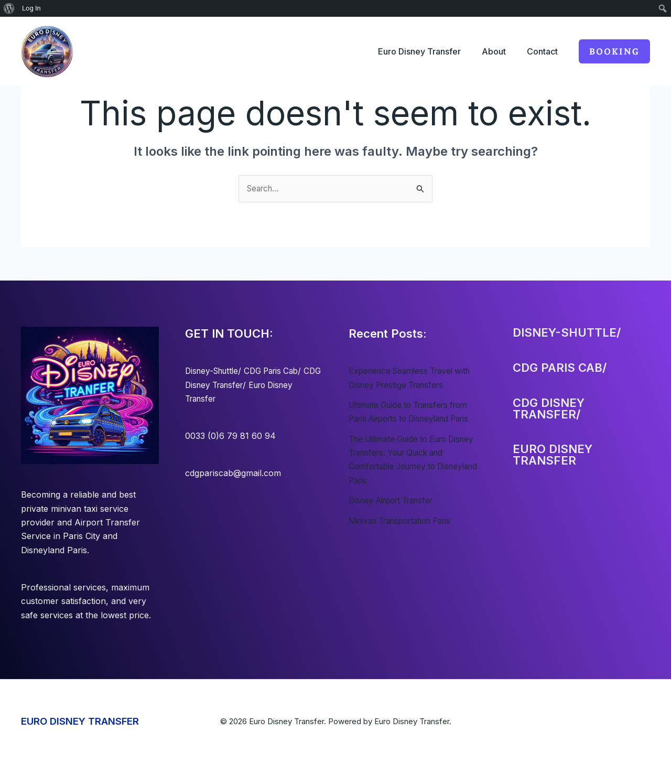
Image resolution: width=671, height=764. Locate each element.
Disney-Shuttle (214, 371)
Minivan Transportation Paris (406, 521)
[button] (614, 51)
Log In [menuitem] (31, 8)
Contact (540, 51)
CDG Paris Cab (278, 371)
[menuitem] (9, 8)
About (487, 51)
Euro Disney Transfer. (412, 722)
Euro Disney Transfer (408, 51)
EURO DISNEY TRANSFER (80, 722)
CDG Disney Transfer (227, 385)
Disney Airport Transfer (396, 501)
